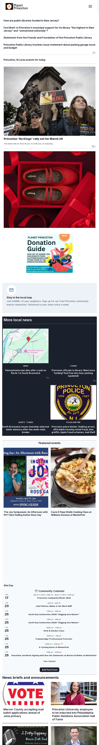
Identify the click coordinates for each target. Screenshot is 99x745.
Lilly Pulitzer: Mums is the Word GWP (54, 606)
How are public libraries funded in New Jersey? (31, 20)
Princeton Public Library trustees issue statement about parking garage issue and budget (49, 46)
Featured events (50, 443)
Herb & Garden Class (54, 631)
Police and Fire (73, 422)
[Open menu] (90, 6)
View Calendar (49, 661)
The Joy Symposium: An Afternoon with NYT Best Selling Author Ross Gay (26, 513)
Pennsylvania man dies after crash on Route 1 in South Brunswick (25, 372)
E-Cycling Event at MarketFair (54, 647)
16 (95, 381)
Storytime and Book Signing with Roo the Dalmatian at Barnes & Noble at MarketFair (54, 655)
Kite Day (8, 585)
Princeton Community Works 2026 (54, 598)
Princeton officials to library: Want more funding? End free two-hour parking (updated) (73, 373)
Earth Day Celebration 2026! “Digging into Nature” (54, 614)
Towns (73, 366)
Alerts (21, 422)
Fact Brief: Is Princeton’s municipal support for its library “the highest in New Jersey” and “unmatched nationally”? (49, 29)
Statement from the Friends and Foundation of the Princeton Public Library (48, 37)
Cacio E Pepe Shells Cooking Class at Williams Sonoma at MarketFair (71, 513)
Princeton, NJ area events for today (25, 59)
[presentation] (49, 101)
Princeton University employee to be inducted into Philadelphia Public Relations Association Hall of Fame (73, 714)
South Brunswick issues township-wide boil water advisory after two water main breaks (25, 430)
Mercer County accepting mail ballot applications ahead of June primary (23, 713)
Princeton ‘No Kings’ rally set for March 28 (33, 138)
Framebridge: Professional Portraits (54, 639)
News (25, 366)
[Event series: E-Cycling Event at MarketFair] (62, 644)
